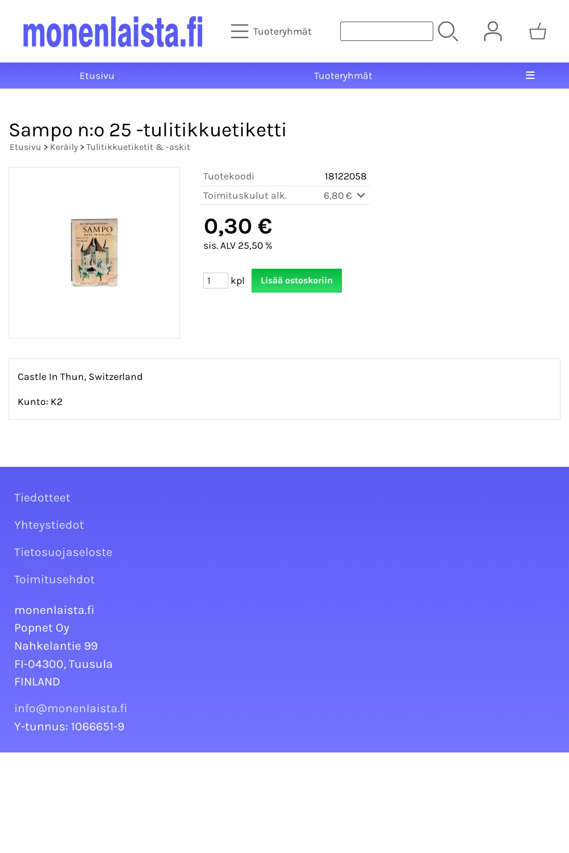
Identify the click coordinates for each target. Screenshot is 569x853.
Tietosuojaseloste (63, 552)
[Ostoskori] (538, 31)
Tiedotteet (42, 497)
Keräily (64, 146)
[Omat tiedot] (493, 31)
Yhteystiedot (49, 525)
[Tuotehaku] (386, 31)
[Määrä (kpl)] (215, 280)
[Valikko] (530, 75)
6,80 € (345, 195)
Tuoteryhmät (343, 75)
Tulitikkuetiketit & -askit (138, 146)
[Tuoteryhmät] (272, 31)
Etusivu (97, 75)
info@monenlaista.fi (71, 708)
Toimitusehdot (54, 579)
